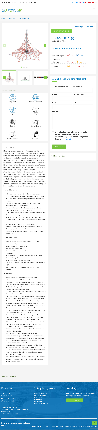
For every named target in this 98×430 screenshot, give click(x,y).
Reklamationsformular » (9, 413)
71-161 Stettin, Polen (8, 396)
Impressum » (5, 411)
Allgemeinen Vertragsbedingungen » (14, 409)
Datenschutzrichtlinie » (9, 407)
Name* (54, 94)
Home (3, 18)
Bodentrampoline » (40, 395)
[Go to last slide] (4, 77)
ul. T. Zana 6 (5, 393)
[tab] (21, 67)
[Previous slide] (4, 45)
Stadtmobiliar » (39, 401)
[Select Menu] (94, 8)
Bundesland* (77, 86)
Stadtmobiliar (36, 426)
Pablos (3, 425)
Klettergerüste (24, 18)
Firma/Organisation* (60, 86)
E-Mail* (54, 102)
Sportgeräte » (38, 399)
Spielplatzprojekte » (41, 403)
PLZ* (74, 102)
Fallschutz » (38, 397)
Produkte (12, 18)
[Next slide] (45, 45)
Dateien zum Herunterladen (66, 48)
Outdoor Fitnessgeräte (50, 426)
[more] (68, 139)
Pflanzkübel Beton (78, 426)
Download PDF (75, 400)
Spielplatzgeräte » (40, 393)
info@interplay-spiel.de (28, 2)
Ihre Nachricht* (58, 111)
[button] (9, 77)
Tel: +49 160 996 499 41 (9, 398)
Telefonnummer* (79, 94)
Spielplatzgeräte (65, 426)
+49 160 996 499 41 (11, 2)
